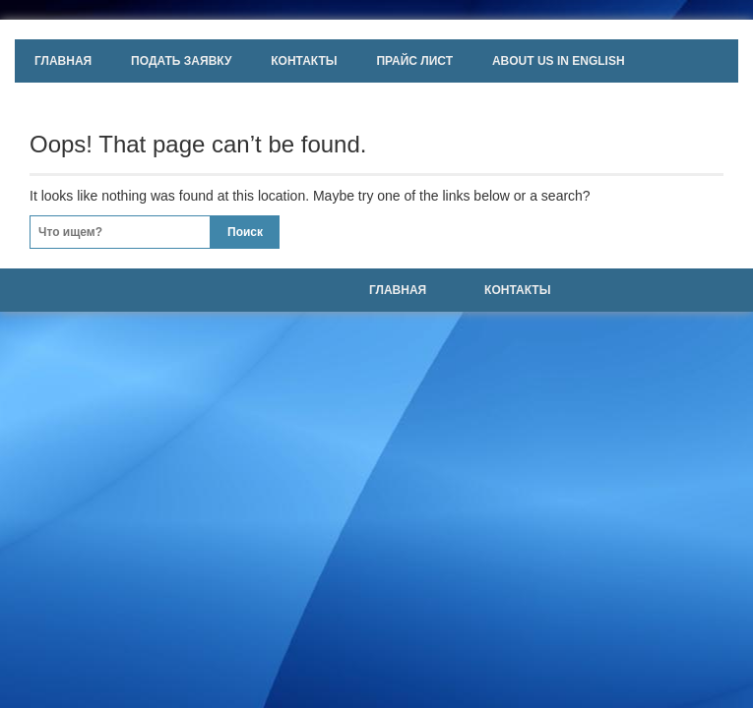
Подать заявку (181, 61)
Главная (63, 61)
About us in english (558, 61)
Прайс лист (414, 61)
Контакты (304, 61)
